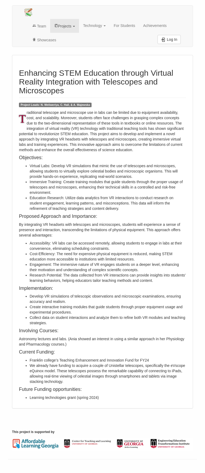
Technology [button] (94, 25)
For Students (124, 25)
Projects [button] (64, 26)
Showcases (44, 40)
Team (39, 26)
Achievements (155, 25)
